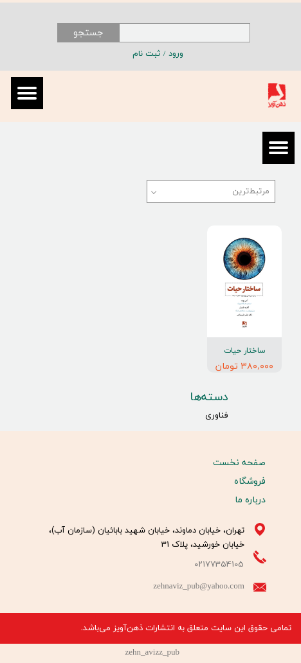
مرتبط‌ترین (250, 191)
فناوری (216, 415)
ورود (176, 54)
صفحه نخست (239, 463)
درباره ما (250, 500)
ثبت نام (146, 54)
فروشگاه (250, 481)
